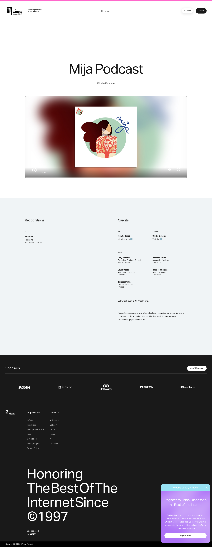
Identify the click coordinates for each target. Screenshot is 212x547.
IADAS (30, 420)
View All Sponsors (197, 368)
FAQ (29, 434)
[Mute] (170, 169)
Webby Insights (33, 444)
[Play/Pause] (34, 170)
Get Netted (32, 439)
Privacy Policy (33, 448)
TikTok (52, 430)
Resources (31, 425)
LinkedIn (53, 425)
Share (201, 11)
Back (187, 10)
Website (156, 239)
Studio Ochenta (106, 83)
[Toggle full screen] (178, 169)
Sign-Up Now (185, 536)
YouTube (53, 434)
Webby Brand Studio (35, 430)
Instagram (54, 420)
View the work (124, 239)
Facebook (54, 444)
